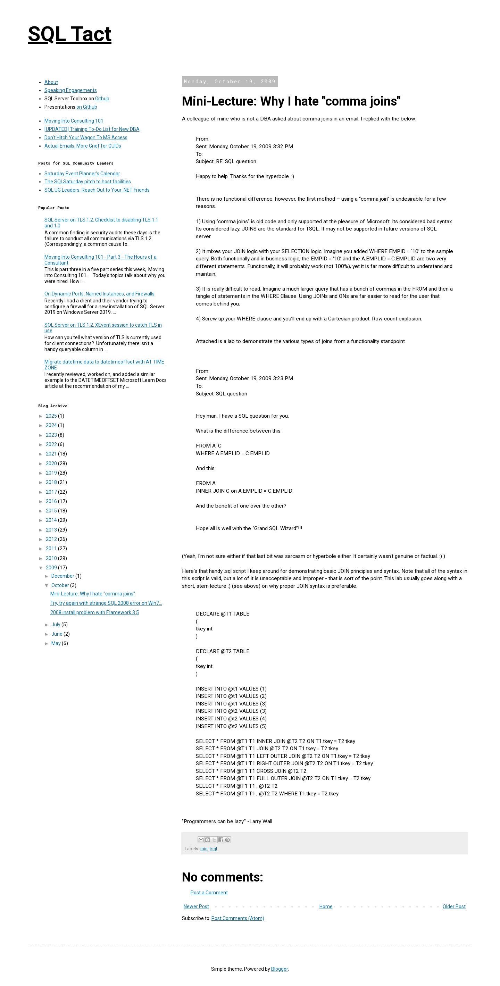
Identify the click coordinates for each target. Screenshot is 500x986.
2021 (52, 454)
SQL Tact (69, 34)
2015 (52, 510)
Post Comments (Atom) (237, 918)
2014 (52, 520)
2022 (52, 444)
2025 (52, 416)
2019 (52, 473)
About (51, 82)
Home (326, 906)
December (63, 576)
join (204, 848)
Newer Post (196, 906)
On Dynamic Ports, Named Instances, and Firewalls (99, 293)
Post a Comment (209, 892)
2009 (52, 567)
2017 (52, 492)
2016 (52, 501)
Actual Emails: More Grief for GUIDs (82, 146)
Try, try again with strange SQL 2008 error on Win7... (106, 603)
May (56, 643)
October (60, 585)
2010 (52, 558)
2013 (52, 530)
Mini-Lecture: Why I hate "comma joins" (92, 593)
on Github (86, 107)
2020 (52, 463)
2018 (52, 482)
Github (102, 98)
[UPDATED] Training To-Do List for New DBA (92, 129)
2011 (52, 548)
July (56, 624)
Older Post (454, 906)
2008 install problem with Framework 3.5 (94, 612)
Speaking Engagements (70, 90)
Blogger (279, 969)
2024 (52, 425)
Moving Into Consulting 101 (73, 121)
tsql (213, 848)
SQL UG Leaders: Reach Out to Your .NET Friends (97, 190)
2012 (52, 539)
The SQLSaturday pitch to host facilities (87, 181)
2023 (52, 435)
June (57, 634)
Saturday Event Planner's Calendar (82, 173)
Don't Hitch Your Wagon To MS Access (85, 137)
